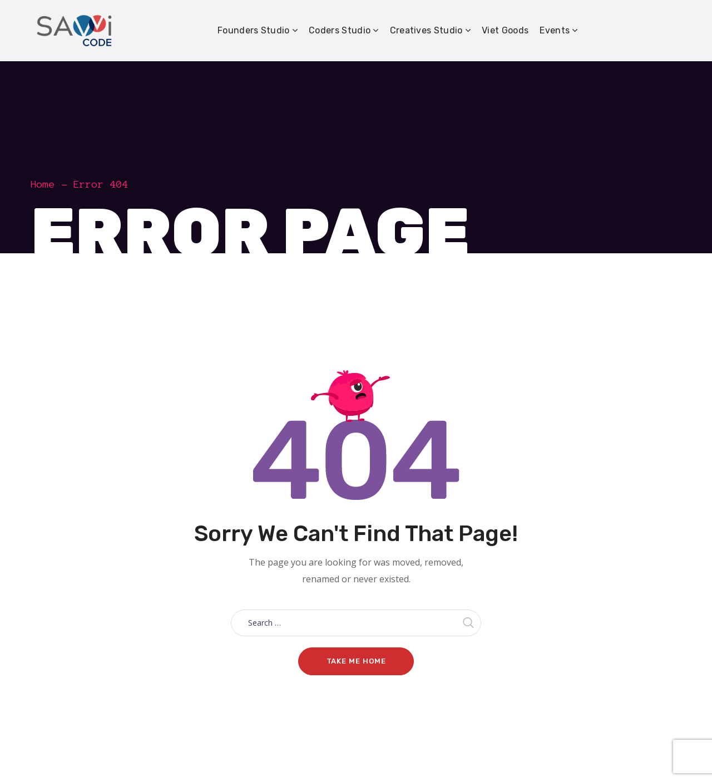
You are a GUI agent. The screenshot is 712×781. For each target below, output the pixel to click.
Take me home (356, 661)
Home (43, 184)
